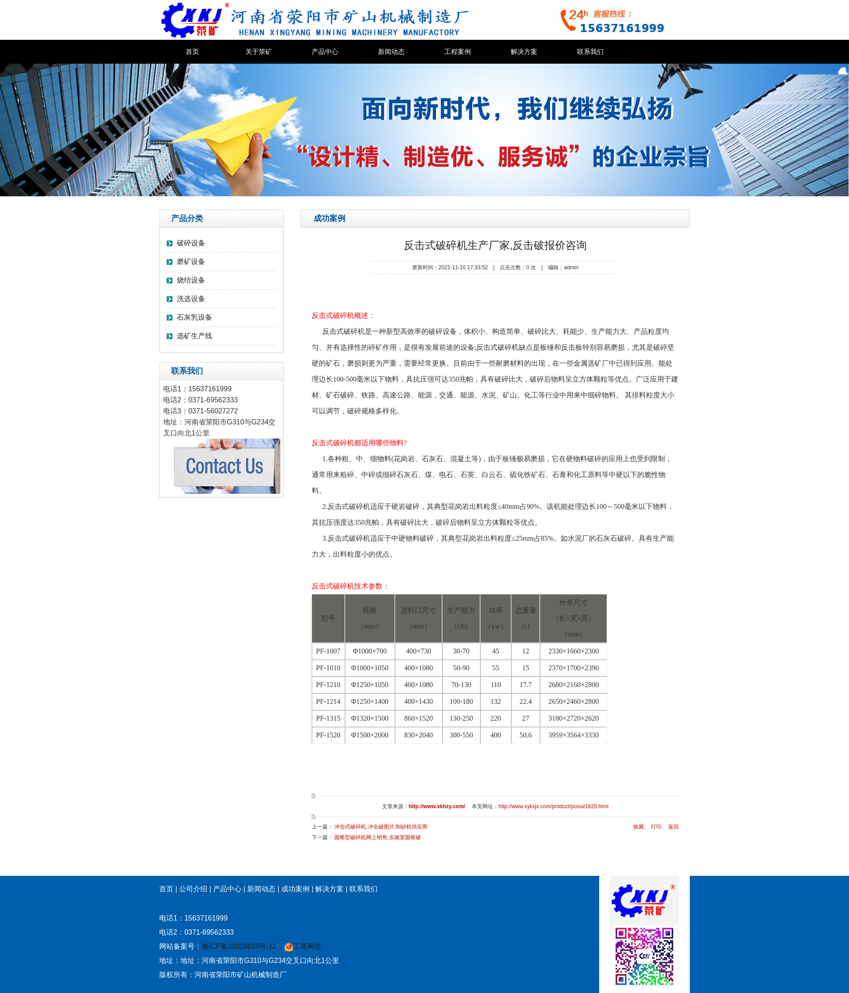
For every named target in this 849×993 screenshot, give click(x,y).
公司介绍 (193, 889)
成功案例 (295, 889)
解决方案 (524, 51)
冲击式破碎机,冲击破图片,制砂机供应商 (381, 827)
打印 (656, 827)
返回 (673, 827)
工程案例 (457, 51)
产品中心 (325, 51)
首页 (192, 51)
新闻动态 (391, 51)
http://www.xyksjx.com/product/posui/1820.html (553, 806)
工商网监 (302, 946)
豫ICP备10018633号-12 (239, 946)
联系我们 (590, 51)
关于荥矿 (258, 51)
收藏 (638, 827)
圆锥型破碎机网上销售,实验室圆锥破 (377, 837)
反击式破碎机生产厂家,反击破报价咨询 (495, 245)
